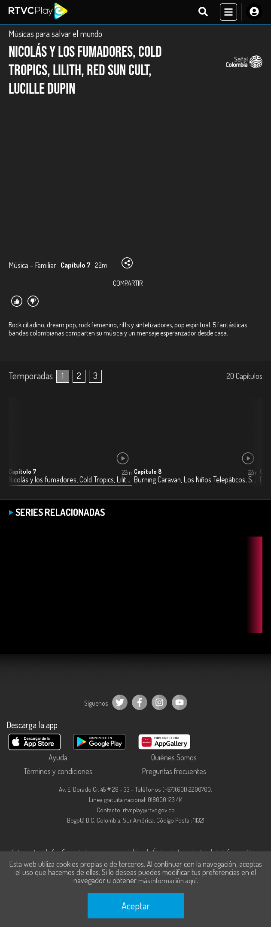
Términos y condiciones (58, 771)
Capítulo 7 (22, 471)
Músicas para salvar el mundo (55, 33)
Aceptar (136, 906)
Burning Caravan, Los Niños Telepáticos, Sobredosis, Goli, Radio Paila (195, 479)
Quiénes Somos (174, 757)
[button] (251, 448)
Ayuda (58, 757)
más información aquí (167, 880)
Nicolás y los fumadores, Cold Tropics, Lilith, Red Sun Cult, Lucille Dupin (70, 479)
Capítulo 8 (147, 471)
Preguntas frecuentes (174, 771)
